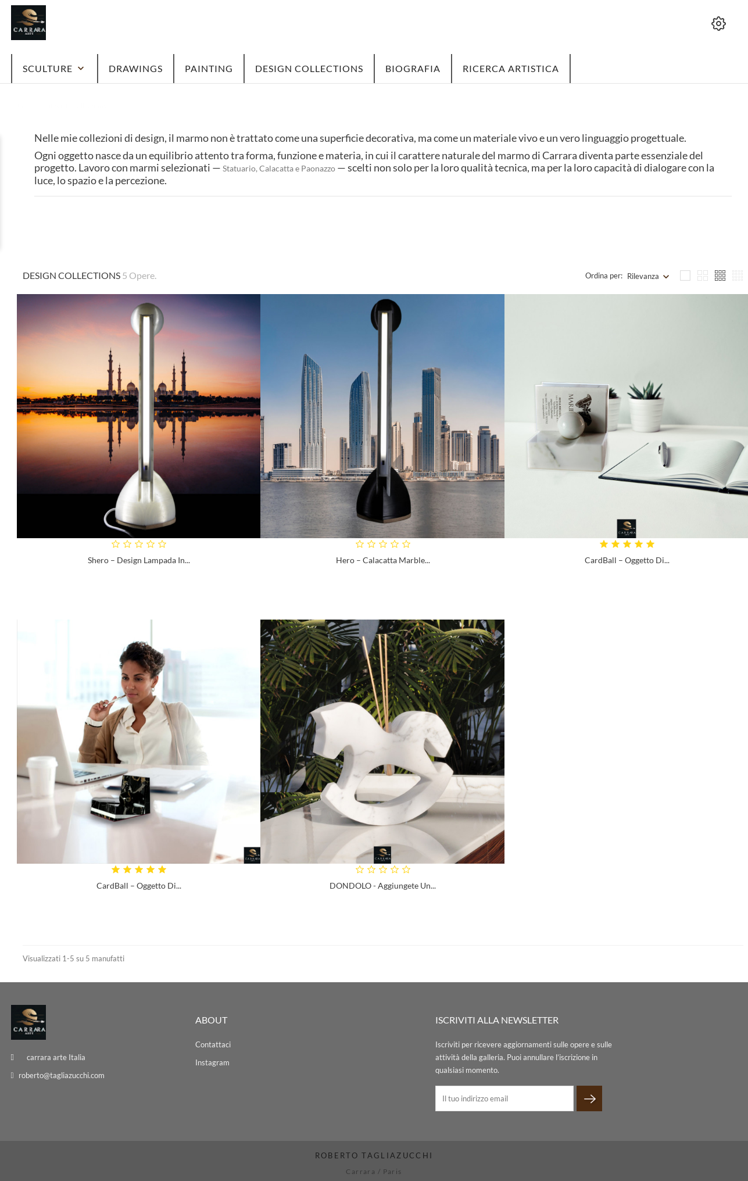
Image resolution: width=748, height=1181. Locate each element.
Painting (209, 68)
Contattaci (213, 1044)
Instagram (212, 1062)
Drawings (136, 68)
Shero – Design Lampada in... (139, 560)
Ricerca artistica (511, 68)
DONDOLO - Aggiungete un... (383, 885)
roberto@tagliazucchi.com (62, 1075)
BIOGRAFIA (413, 68)
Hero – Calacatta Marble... (383, 560)
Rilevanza (643, 276)
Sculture (55, 68)
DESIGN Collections (309, 68)
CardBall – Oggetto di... (627, 560)
